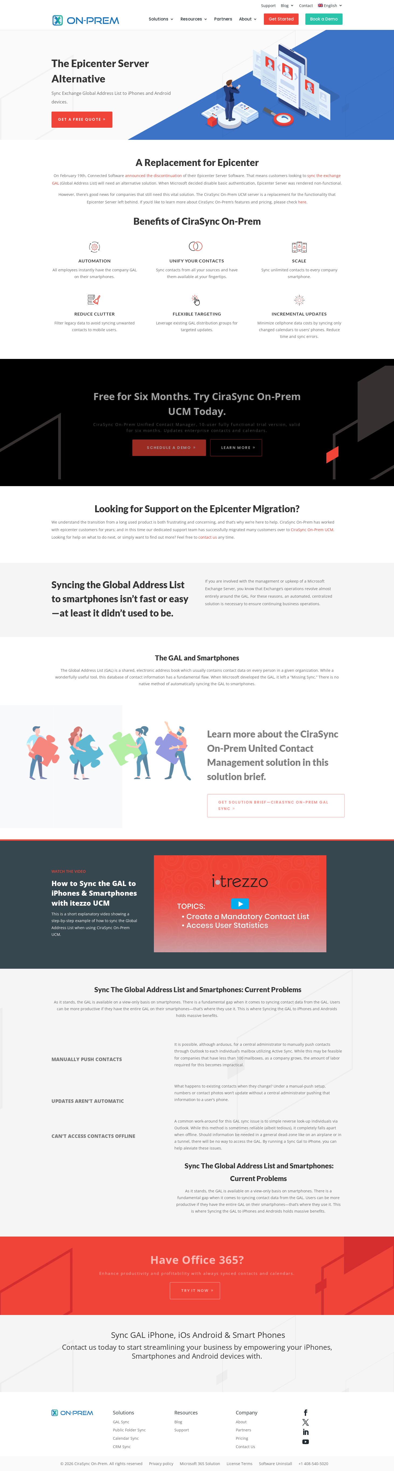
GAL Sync (121, 1421)
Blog (285, 5)
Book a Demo (324, 19)
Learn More (237, 448)
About (245, 19)
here (302, 202)
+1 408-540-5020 (313, 1463)
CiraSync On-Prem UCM (312, 529)
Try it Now (195, 1291)
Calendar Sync (126, 1438)
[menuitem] (330, 7)
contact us (207, 537)
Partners (223, 19)
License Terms (240, 1463)
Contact (306, 5)
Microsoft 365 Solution (200, 1463)
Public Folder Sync (129, 1429)
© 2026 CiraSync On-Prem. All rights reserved (101, 1463)
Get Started (281, 19)
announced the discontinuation (153, 175)
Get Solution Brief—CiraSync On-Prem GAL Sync (277, 805)
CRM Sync (122, 1446)
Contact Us (245, 1446)
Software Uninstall (275, 1463)
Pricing (242, 1438)
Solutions (158, 19)
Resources (191, 19)
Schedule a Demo (168, 448)
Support (268, 5)
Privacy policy (161, 1463)
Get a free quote (79, 119)
